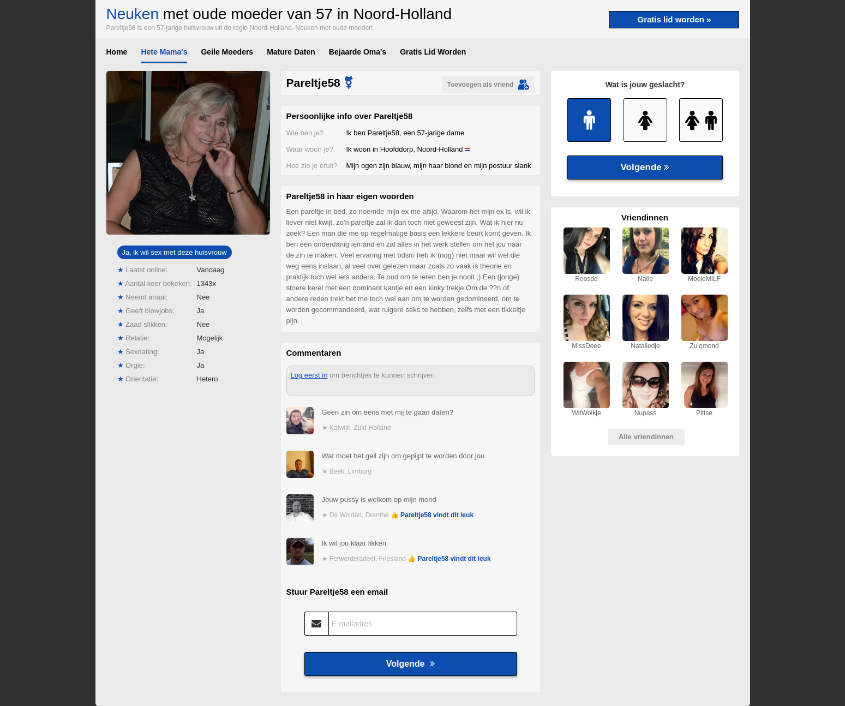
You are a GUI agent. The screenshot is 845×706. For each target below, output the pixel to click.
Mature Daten (291, 51)
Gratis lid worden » (674, 19)
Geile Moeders (227, 51)
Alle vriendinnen (646, 437)
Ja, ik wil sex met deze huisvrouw (174, 252)
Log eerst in (309, 375)
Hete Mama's (164, 51)
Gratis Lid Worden (433, 51)
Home (117, 51)
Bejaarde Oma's (357, 51)
